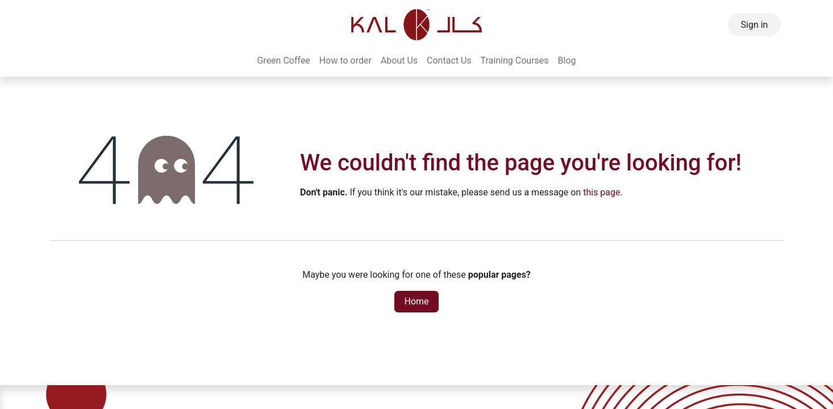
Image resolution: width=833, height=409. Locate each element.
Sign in (754, 24)
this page (601, 192)
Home (416, 301)
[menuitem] (283, 60)
